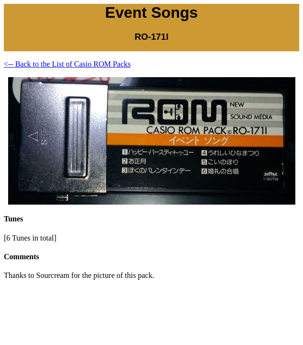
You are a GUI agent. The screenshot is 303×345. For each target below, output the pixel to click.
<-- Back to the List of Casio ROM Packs (67, 64)
